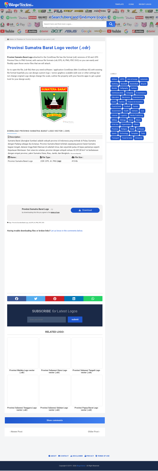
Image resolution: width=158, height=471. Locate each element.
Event (114, 102)
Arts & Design (133, 79)
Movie (131, 120)
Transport (115, 138)
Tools (143, 133)
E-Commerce (141, 93)
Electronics (127, 97)
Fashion (122, 102)
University (139, 138)
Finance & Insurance (135, 102)
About (52, 456)
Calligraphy (124, 88)
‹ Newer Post (15, 432)
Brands (114, 88)
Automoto (144, 79)
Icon (143, 111)
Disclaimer (76, 456)
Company (130, 93)
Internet (115, 115)
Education (116, 97)
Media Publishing (137, 115)
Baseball (124, 84)
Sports (114, 133)
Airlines (115, 79)
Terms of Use (102, 456)
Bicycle (144, 84)
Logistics (124, 115)
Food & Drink (117, 106)
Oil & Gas (115, 124)
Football (127, 106)
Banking (115, 84)
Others (136, 124)
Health (126, 111)
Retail (132, 129)
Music (139, 120)
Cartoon (134, 88)
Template (135, 133)
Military (115, 120)
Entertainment (139, 97)
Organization (126, 124)
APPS (123, 79)
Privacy (89, 456)
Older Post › (94, 432)
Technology (124, 133)
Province (115, 129)
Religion (124, 129)
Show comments (55, 421)
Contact (63, 456)
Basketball (134, 84)
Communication (118, 93)
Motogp (123, 120)
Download (85, 210)
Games (136, 106)
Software (141, 129)
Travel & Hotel (127, 138)
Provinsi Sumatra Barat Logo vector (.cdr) (48, 47)
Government (116, 111)
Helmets (135, 111)
